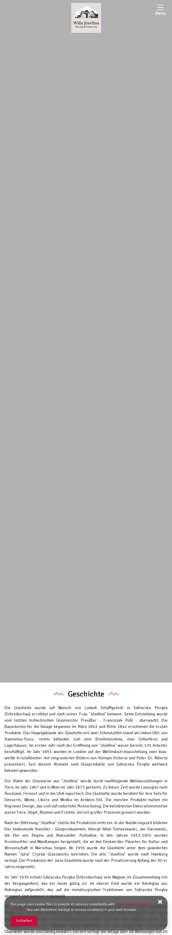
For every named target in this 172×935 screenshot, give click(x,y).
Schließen (24, 921)
